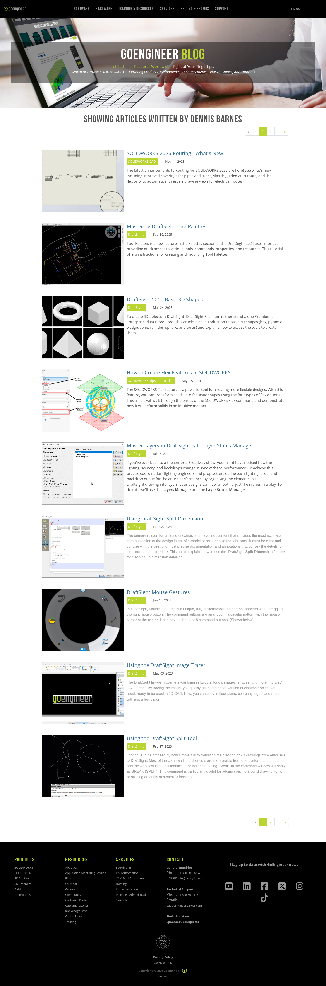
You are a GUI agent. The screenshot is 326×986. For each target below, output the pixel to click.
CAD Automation (127, 873)
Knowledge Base (76, 911)
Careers (70, 889)
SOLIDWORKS (23, 867)
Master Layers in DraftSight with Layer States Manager (190, 445)
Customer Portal (76, 900)
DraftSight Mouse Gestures (158, 592)
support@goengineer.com (184, 905)
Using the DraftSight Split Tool (162, 738)
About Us (71, 867)
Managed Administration (132, 895)
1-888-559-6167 (190, 895)
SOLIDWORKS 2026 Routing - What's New (175, 153)
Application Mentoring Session (85, 873)
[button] (294, 9)
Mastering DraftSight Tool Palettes (166, 226)
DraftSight (136, 234)
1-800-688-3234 (190, 873)
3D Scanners (22, 884)
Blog (68, 878)
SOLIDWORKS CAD (142, 161)
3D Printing (123, 867)
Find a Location (178, 916)
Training (70, 922)
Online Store (73, 916)
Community (73, 895)
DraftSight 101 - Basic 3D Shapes (165, 299)
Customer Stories (77, 905)
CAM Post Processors (130, 878)
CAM (17, 889)
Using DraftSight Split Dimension (165, 518)
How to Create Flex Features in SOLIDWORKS (179, 372)
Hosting (121, 884)
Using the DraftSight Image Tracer (166, 665)
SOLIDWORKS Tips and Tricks (150, 380)
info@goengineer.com (192, 878)
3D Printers (21, 878)
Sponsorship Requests (183, 922)
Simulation (123, 900)
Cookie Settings (163, 962)
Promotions (22, 895)
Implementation (127, 889)
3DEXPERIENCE (24, 873)
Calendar (71, 884)
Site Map (163, 976)
